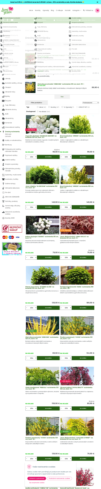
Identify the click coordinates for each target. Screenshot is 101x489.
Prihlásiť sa (89, 10)
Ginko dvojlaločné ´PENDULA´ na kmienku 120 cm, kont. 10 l (62, 280)
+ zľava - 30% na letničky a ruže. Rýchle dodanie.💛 (65, 2)
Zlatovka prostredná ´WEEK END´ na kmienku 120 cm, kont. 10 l (60, 84)
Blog (29, 454)
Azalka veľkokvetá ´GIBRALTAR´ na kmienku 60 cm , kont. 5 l (86, 327)
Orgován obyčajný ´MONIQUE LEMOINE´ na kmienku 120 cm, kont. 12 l (36, 138)
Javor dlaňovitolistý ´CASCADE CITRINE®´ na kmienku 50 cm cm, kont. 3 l (62, 327)
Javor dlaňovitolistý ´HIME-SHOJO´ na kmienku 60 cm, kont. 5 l (86, 186)
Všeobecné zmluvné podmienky (48, 450)
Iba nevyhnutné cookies (36, 482)
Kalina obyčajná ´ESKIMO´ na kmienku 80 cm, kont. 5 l (62, 185)
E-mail (75, 453)
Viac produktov (62, 407)
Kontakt (30, 458)
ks (33, 158)
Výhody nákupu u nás (45, 441)
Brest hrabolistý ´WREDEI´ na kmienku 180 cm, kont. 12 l (37, 186)
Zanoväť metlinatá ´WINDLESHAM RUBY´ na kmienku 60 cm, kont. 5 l (85, 375)
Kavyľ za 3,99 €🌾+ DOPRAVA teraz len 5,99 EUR (28, 2)
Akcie (31, 10)
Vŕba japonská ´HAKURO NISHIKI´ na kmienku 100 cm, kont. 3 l (60, 70)
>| (96, 415)
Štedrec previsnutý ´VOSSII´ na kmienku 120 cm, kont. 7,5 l (37, 280)
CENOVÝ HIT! (84, 107)
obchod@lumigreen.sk (12, 455)
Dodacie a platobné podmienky (48, 454)
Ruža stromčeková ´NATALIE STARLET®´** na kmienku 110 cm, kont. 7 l (62, 56)
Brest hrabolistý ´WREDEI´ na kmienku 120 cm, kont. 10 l (62, 138)
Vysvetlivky (41, 446)
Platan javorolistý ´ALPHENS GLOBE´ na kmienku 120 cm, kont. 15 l (37, 233)
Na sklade (44, 112)
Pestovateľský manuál (45, 458)
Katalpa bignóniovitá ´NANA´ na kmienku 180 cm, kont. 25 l (61, 233)
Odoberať (80, 484)
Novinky (38, 10)
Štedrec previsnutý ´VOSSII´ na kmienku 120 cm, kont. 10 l (37, 327)
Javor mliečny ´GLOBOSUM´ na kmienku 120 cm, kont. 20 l (62, 375)
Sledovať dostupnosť (62, 395)
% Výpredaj (69, 107)
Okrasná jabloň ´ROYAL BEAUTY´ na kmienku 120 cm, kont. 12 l (86, 280)
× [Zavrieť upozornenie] (97, 2)
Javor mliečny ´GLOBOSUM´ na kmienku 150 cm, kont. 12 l (86, 138)
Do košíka (43, 158)
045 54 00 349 (9, 453)
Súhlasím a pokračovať (36, 478)
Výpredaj (46, 10)
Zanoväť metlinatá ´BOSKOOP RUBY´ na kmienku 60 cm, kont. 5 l (36, 375)
